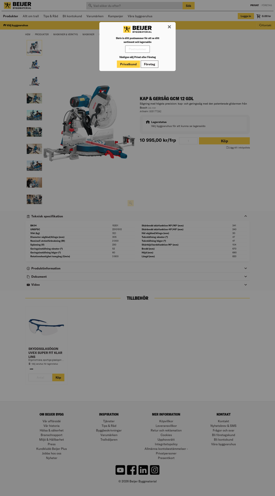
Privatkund (128, 64)
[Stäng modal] (169, 27)
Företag (149, 64)
